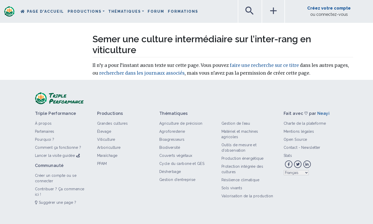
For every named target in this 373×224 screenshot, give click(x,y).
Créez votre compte (329, 8)
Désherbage (170, 172)
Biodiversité (169, 147)
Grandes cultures (112, 123)
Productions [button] (85, 11)
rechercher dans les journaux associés (142, 73)
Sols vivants (231, 188)
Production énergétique (242, 158)
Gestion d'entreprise (177, 180)
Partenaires (44, 131)
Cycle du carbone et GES (181, 164)
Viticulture (106, 139)
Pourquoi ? (44, 139)
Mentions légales (299, 131)
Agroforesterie (172, 131)
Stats (288, 155)
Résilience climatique (240, 180)
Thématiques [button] (124, 11)
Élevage (104, 131)
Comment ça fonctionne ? (58, 147)
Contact (290, 147)
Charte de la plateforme (305, 123)
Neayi (323, 113)
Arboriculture (109, 147)
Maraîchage (107, 155)
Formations (183, 11)
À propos (43, 123)
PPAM (102, 164)
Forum (156, 11)
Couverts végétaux (175, 155)
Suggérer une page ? (55, 202)
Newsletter (310, 147)
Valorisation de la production (247, 196)
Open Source (295, 139)
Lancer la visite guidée (55, 155)
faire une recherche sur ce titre (264, 65)
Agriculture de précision (181, 123)
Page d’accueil (45, 11)
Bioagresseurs (172, 139)
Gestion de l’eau (235, 123)
